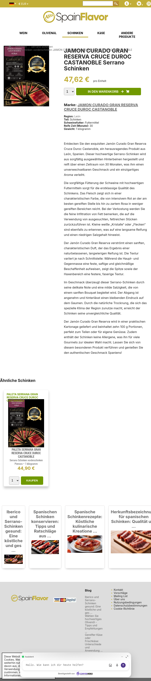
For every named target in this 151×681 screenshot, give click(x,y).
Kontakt (118, 589)
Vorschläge (120, 592)
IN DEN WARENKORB (108, 91)
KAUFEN (32, 480)
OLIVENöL (49, 33)
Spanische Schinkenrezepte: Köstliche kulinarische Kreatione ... (84, 521)
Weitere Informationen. (16, 674)
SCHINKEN (75, 33)
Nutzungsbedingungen (128, 602)
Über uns (119, 599)
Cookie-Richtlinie (124, 608)
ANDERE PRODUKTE (127, 35)
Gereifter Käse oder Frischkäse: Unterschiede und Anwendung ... (93, 642)
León (77, 116)
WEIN (23, 33)
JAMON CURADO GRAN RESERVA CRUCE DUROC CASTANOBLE (101, 107)
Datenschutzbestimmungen (130, 605)
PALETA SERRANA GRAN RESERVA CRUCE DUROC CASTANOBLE (22, 397)
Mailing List (121, 596)
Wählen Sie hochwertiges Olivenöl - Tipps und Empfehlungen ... (93, 623)
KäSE (101, 33)
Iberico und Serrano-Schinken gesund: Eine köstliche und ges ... (13, 531)
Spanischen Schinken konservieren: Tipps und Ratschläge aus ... (45, 523)
